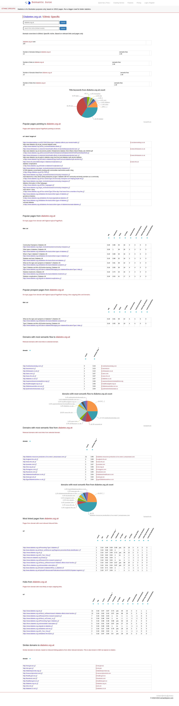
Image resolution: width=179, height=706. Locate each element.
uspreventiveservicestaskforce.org (112, 381)
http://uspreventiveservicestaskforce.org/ (36, 381)
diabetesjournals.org (103, 671)
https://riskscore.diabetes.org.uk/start (35, 557)
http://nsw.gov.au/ (29, 666)
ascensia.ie (105, 368)
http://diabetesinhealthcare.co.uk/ (34, 474)
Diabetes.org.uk (32, 16)
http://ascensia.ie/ (29, 368)
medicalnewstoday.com (109, 366)
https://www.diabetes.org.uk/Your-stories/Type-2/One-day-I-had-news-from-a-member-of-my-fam (54, 191)
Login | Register (150, 3)
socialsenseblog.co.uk (138, 142)
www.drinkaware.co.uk (138, 149)
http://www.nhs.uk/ (29, 376)
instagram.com (101, 469)
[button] (109, 238)
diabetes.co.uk (106, 379)
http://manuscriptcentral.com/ (32, 673)
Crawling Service (118, 3)
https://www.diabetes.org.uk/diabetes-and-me (37, 628)
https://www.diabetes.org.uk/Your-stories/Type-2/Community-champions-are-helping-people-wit (53, 178)
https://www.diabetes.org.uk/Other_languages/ (39, 185)
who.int (99, 686)
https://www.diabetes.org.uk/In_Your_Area (36, 555)
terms (165, 696)
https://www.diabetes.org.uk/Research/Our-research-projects (42, 560)
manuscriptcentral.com (104, 673)
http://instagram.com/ (30, 469)
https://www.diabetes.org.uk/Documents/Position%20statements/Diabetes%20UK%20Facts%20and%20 (56, 153)
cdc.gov (99, 668)
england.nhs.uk (101, 459)
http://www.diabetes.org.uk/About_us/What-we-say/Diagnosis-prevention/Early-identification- (52, 550)
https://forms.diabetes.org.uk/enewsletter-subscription (40, 565)
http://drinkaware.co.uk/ (31, 371)
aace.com (105, 373)
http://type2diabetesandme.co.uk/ (34, 479)
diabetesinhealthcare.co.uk (105, 474)
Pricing (139, 3)
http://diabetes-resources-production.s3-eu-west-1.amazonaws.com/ (44, 457)
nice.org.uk (100, 467)
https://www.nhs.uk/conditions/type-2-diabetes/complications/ (42, 162)
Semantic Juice (38, 2)
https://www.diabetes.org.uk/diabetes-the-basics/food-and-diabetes (44, 260)
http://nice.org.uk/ (29, 467)
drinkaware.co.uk (107, 371)
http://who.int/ (28, 686)
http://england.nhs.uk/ (30, 459)
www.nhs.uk (135, 162)
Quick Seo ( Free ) (104, 3)
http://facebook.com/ (30, 472)
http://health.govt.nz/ (30, 676)
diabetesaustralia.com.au (110, 386)
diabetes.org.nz (101, 683)
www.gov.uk (100, 477)
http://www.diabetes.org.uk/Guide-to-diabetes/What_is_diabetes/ (43, 568)
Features (130, 3)
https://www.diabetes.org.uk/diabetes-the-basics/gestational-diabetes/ (46, 198)
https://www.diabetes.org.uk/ (32, 552)
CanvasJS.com (147, 122)
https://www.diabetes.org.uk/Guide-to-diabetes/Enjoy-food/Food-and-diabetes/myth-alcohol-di (53, 159)
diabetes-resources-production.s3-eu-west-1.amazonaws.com (116, 457)
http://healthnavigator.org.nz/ (32, 384)
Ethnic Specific (51, 16)
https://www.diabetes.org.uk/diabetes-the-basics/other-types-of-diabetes (45, 194)
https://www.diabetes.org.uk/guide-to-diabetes (38, 626)
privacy (170, 696)
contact (159, 696)
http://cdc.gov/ (28, 668)
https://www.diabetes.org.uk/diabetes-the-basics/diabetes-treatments (44, 274)
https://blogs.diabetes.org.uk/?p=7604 (36, 172)
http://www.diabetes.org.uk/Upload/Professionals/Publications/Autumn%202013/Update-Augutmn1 (53, 570)
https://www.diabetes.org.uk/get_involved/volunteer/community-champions (46, 168)
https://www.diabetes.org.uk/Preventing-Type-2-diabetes (41, 547)
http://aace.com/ (29, 373)
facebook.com (101, 472)
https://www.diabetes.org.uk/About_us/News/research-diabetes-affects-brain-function (49, 562)
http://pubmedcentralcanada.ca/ (33, 389)
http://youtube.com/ (29, 464)
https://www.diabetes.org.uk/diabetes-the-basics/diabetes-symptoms (44, 265)
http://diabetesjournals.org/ (32, 671)
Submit (63, 22)
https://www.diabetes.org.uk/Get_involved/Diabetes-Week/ (42, 146)
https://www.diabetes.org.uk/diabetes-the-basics (38, 633)
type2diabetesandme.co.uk (105, 479)
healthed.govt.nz (102, 681)
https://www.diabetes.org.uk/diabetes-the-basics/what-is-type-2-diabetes (45, 256)
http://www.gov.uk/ (29, 477)
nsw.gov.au (100, 666)
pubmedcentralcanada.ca (110, 389)
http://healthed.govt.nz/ (31, 681)
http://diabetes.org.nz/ (30, 683)
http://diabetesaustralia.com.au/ (33, 386)
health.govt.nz (101, 676)
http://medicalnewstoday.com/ (33, 366)
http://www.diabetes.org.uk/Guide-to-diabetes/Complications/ (43, 166)
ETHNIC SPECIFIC (9, 8)
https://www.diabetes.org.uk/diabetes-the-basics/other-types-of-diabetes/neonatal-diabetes (52, 204)
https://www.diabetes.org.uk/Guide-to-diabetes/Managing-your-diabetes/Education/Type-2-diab (52, 269)
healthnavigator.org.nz (109, 384)
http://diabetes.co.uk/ (30, 379)
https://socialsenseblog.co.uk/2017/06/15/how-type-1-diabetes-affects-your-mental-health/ (51, 142)
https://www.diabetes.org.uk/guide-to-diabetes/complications (42, 278)
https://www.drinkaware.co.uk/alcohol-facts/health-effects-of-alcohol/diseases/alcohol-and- (51, 149)
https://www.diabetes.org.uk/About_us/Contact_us (39, 618)
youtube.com (101, 464)
